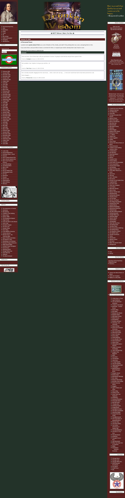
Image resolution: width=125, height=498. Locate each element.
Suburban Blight (114, 216)
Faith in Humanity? (7, 38)
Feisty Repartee (116, 337)
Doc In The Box (116, 334)
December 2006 (6, 94)
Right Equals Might (7, 244)
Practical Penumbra (117, 399)
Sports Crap (6, 178)
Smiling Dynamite (114, 213)
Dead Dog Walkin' (114, 154)
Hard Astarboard (116, 340)
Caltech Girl (112, 136)
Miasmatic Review (114, 188)
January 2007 (6, 92)
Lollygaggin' (115, 366)
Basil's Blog (115, 309)
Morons (5, 169)
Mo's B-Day (5, 36)
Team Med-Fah (6, 252)
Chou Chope (113, 141)
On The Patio (113, 198)
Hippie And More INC (115, 169)
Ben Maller (115, 311)
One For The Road (114, 200)
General (5, 156)
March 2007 (5, 89)
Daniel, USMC (6, 216)
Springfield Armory (117, 409)
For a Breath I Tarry (117, 339)
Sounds (5, 177)
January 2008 (6, 73)
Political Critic (115, 392)
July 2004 (5, 142)
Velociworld (112, 237)
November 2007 (7, 76)
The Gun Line (6, 226)
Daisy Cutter (6, 215)
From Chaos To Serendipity (116, 162)
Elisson (111, 157)
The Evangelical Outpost (9, 218)
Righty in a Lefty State (115, 277)
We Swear (112, 241)
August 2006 (6, 101)
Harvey (111, 253)
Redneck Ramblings (115, 206)
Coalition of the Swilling (9, 213)
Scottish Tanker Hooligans (9, 246)
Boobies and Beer (116, 321)
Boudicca (112, 263)
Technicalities (113, 219)
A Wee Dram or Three (117, 298)
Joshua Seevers (7, 233)
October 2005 (6, 117)
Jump (4, 33)
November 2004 (7, 135)
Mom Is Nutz (113, 190)
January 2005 (6, 132)
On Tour (5, 173)
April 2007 (5, 87)
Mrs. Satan (115, 378)
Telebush (5, 254)
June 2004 (5, 143)
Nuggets (114, 386)
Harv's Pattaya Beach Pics (9, 157)
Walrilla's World (113, 239)
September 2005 (7, 119)
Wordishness (6, 41)
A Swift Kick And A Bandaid (116, 108)
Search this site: (5, 48)
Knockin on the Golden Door (117, 180)
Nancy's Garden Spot (115, 191)
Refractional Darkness (115, 208)
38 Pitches (114, 436)
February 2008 (6, 71)
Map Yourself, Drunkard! (116, 28)
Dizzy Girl (112, 155)
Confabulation (113, 151)
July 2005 (5, 122)
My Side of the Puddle (117, 381)
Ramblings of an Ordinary (9, 241)
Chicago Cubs (115, 460)
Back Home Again (114, 120)
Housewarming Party (8, 26)
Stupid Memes (6, 180)
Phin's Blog (115, 391)
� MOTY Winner (56, 33)
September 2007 (7, 79)
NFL (113, 469)
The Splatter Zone (114, 232)
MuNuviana (4, 259)
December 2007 (6, 74)
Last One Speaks (116, 363)
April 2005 (5, 127)
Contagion (28, 59)
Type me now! (116, 26)
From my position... (114, 164)
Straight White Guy (7, 251)
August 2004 (6, 140)
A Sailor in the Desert (117, 305)
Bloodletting (6, 211)
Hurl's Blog (5, 229)
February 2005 (6, 130)
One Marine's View (7, 239)
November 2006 (7, 96)
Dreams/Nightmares (8, 152)
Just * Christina (113, 177)
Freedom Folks (113, 159)
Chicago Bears (116, 458)
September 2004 (7, 138)
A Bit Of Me (5, 151)
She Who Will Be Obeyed (116, 211)
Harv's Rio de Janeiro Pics (9, 159)
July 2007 (5, 83)
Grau (111, 251)
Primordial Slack (116, 400)
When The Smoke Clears (116, 242)
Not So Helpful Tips (7, 170)
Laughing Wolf (113, 182)
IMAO (113, 355)
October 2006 (6, 97)
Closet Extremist (114, 146)
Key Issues (112, 178)
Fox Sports (115, 466)
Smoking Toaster (116, 405)
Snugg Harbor (115, 407)
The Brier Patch (113, 226)
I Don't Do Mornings (117, 350)
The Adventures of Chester (9, 208)
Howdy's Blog (6, 228)
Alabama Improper (114, 110)
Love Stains (112, 187)
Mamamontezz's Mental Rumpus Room (116, 370)
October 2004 (6, 137)
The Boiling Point (114, 224)
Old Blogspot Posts (7, 172)
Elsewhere (5, 29)
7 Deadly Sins (115, 404)
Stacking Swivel (7, 249)
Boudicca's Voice (114, 133)
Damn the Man (115, 326)
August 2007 (6, 81)
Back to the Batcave (114, 121)
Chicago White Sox (117, 461)
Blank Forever (115, 318)
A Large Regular (116, 361)
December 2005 (6, 114)
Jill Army (112, 175)
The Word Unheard (7, 256)
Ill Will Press (115, 468)
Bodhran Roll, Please (115, 131)
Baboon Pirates (113, 118)
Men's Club (5, 167)
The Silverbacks (116, 434)
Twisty (111, 236)
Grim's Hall (5, 223)
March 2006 (5, 109)
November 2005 (7, 115)
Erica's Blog (115, 335)
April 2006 (5, 107)
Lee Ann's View (113, 183)
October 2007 (6, 78)
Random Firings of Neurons (9, 243)
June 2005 (5, 124)
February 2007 (6, 91)
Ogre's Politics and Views (9, 238)
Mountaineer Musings (117, 376)
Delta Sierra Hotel (116, 332)
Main (64, 33)
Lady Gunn (115, 360)
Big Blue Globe (116, 314)
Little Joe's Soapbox (115, 185)
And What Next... (114, 111)
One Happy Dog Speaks (115, 201)
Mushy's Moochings (117, 379)
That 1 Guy (28, 68)
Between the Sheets (117, 313)
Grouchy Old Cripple (115, 165)
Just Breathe (115, 358)
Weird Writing (6, 182)
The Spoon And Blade (117, 410)
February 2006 (6, 110)
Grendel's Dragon (7, 225)
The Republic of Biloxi (115, 231)
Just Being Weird (7, 165)
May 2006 (5, 106)
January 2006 (6, 112)
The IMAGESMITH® (117, 430)
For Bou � (70, 33)
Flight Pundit (6, 220)
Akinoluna (5, 210)
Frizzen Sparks (113, 160)
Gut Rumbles (113, 167)
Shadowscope (113, 210)
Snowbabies (115, 447)
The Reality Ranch (114, 229)
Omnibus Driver (113, 196)
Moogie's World (116, 373)
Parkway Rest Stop (114, 203)
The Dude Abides (116, 423)
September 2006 (7, 99)
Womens (5, 183)
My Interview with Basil (116, 29)
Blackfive (112, 128)
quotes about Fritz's (34, 45)
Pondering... (115, 397)
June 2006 (5, 104)
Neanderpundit (113, 193)
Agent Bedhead (116, 300)
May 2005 (5, 125)
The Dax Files (115, 422)
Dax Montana (113, 152)
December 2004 (6, 133)
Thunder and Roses (114, 234)
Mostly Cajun (115, 374)
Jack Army (112, 173)
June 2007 (5, 84)
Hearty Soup (115, 342)
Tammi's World (113, 218)
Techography (113, 221)
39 (3, 34)
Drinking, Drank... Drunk (9, 154)
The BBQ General (116, 417)
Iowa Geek (114, 357)
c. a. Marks (112, 134)
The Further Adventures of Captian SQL (115, 427)
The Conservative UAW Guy (116, 228)
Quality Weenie (113, 205)
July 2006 (5, 102)
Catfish (111, 139)
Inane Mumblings (7, 164)
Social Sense (6, 247)
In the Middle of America (9, 231)
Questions (5, 175)
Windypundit (113, 244)
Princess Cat (29, 77)
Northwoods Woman (115, 195)
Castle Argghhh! (114, 138)
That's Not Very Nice (115, 223)
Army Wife (112, 113)
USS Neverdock (116, 441)
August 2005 (6, 120)
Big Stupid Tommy (114, 126)
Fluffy (4, 31)
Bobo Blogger (113, 129)
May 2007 (5, 86)
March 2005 (5, 128)
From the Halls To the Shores (10, 221)
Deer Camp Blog (116, 331)
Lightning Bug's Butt (117, 365)
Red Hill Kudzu (116, 402)
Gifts (4, 28)
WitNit (113, 446)
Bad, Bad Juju (113, 123)
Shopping (5, 39)
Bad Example (113, 124)
